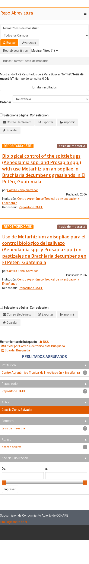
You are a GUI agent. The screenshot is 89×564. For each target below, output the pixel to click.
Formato (8, 421)
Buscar (9, 42)
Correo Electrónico (19, 122)
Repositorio (10, 384)
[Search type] (44, 35)
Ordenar (5, 102)
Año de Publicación (15, 458)
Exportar (47, 122)
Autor (5, 402)
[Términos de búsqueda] (44, 28)
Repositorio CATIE (31, 207)
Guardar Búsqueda (15, 350)
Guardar (12, 130)
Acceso (7, 439)
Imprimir (69, 122)
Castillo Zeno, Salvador (22, 190)
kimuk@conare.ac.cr (13, 522)
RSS (44, 342)
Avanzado (29, 42)
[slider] (4, 482)
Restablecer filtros (15, 50)
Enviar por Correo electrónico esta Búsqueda (33, 346)
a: (46, 468)
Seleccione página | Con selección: (26, 115)
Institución (9, 365)
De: (4, 468)
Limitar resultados (44, 87)
